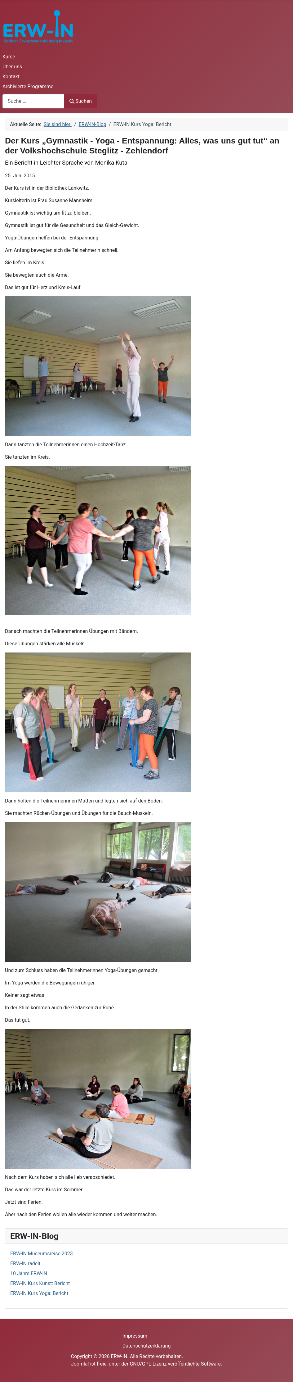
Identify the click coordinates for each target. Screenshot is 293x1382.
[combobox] (33, 101)
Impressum (135, 1336)
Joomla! (80, 1364)
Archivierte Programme (27, 86)
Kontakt (11, 77)
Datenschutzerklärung (146, 1346)
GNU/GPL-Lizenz (148, 1364)
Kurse (8, 57)
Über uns (12, 67)
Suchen (80, 101)
